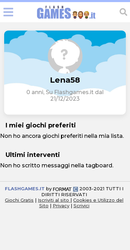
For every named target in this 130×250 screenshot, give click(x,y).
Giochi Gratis (19, 200)
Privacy (61, 205)
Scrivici (81, 205)
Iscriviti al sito (54, 200)
